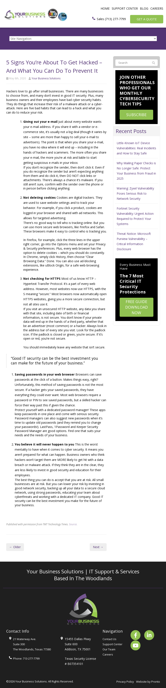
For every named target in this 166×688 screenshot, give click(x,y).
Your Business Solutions (46, 78)
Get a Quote (147, 19)
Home (104, 8)
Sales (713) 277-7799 (111, 19)
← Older (15, 547)
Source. (73, 524)
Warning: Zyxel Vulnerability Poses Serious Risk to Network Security (135, 193)
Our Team (109, 649)
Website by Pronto (148, 682)
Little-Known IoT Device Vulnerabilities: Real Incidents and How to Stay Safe (136, 148)
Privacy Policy (125, 682)
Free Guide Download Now (136, 307)
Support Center (125, 8)
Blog (144, 8)
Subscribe (136, 114)
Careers (156, 8)
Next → (98, 547)
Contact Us (109, 639)
